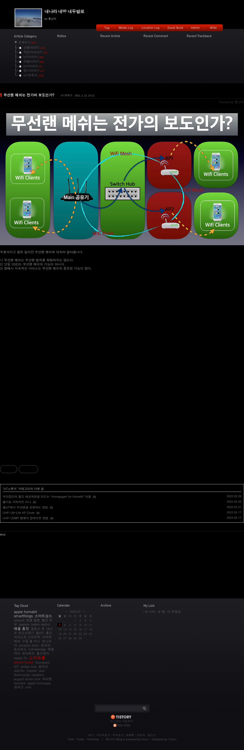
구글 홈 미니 (31, 641)
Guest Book (175, 27)
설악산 (43, 666)
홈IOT (40, 632)
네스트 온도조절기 (33, 630)
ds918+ (19, 670)
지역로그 (117, 735)
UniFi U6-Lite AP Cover (18, 512)
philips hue (29, 666)
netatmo (37, 674)
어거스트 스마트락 (27, 637)
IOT (16, 666)
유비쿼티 (28, 653)
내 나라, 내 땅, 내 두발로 (163, 611)
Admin (195, 27)
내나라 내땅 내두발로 (64, 11)
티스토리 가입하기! (121, 721)
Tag (106, 27)
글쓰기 (152, 735)
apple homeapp (39, 683)
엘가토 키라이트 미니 (17, 502)
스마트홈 (37, 657)
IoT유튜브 (67, 95)
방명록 (130, 735)
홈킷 (49, 632)
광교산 (18, 687)
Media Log (126, 27)
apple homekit (25, 611)
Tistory (172, 739)
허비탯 (47, 679)
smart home (23, 662)
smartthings (23, 615)
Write (213, 27)
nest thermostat (29, 672)
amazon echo (29, 645)
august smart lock (27, 679)
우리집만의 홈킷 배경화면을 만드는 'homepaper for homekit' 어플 (47, 496)
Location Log (151, 27)
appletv (24, 624)
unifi (28, 687)
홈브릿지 (43, 653)
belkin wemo (40, 624)
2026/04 (75, 611)
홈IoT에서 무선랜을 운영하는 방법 (25, 507)
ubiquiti (19, 620)
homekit (20, 683)
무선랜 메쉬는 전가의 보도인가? (28, 94)
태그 (91, 735)
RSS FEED (123, 725)
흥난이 (110, 739)
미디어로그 (103, 735)
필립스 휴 (37, 628)
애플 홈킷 (21, 628)
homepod (42, 662)
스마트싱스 (43, 615)
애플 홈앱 (33, 620)
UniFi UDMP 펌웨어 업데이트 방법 (25, 518)
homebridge (37, 649)
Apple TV (20, 658)
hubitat (32, 670)
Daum (145, 739)
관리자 (141, 735)
